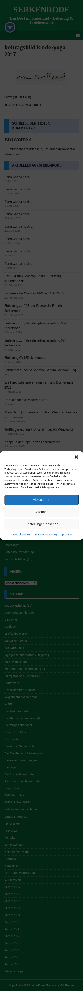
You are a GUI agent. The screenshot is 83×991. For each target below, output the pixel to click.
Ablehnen (41, 512)
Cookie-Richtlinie (21, 534)
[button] (76, 457)
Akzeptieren (41, 499)
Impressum (65, 534)
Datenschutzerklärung (45, 534)
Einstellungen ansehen (41, 524)
